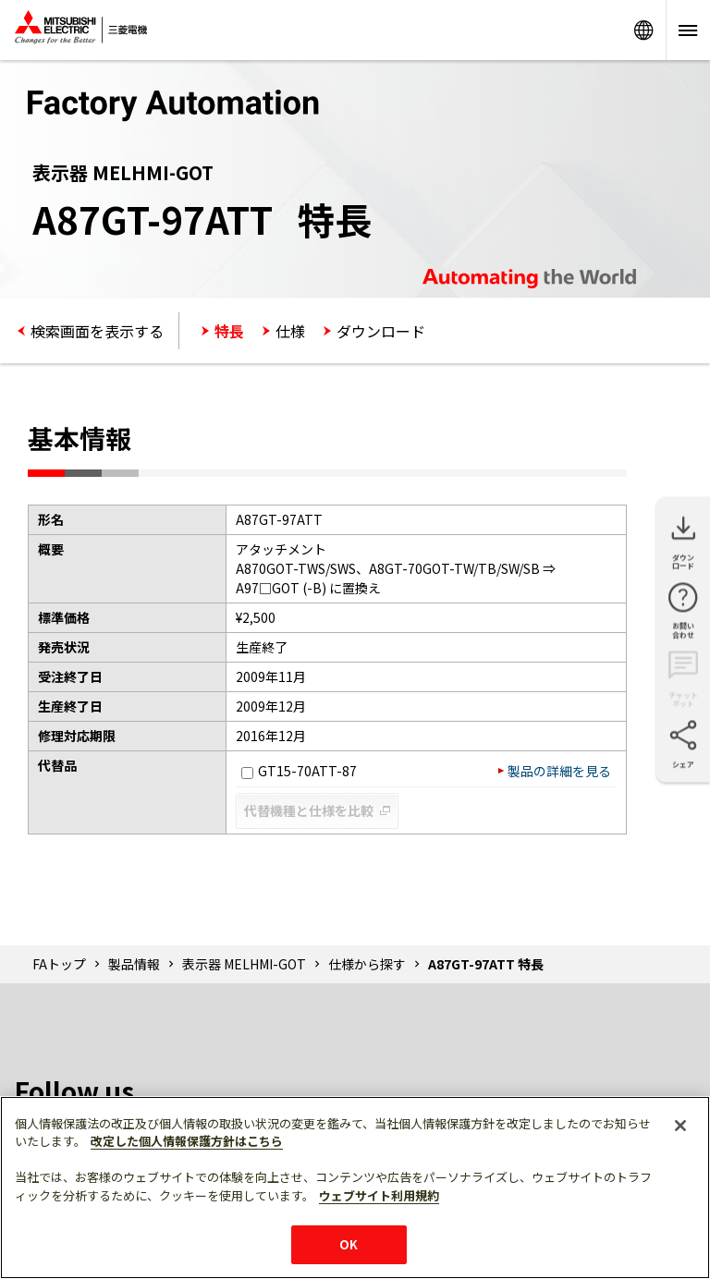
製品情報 (134, 964)
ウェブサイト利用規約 (379, 1195)
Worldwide (643, 30)
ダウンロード (381, 331)
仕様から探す (367, 964)
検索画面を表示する (97, 331)
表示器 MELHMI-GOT (244, 964)
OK (348, 1244)
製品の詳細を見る (559, 770)
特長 (229, 331)
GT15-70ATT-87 (299, 770)
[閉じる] (680, 1125)
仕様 (290, 331)
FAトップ (59, 964)
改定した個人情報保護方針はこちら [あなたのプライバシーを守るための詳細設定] (187, 1141)
